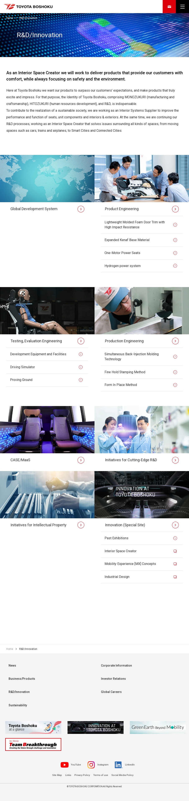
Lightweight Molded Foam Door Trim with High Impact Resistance (135, 224)
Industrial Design (117, 577)
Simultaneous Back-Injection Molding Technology (132, 357)
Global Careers (111, 693)
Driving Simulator (22, 367)
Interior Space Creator (121, 551)
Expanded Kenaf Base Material (127, 240)
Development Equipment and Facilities (38, 354)
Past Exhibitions (116, 538)
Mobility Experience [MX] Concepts (130, 564)
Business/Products (22, 679)
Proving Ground (21, 380)
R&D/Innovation (19, 693)
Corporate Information (116, 666)
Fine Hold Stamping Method (125, 372)
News (12, 666)
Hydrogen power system (123, 266)
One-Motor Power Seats (122, 253)
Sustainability (18, 706)
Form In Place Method (121, 385)
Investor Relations (113, 679)
